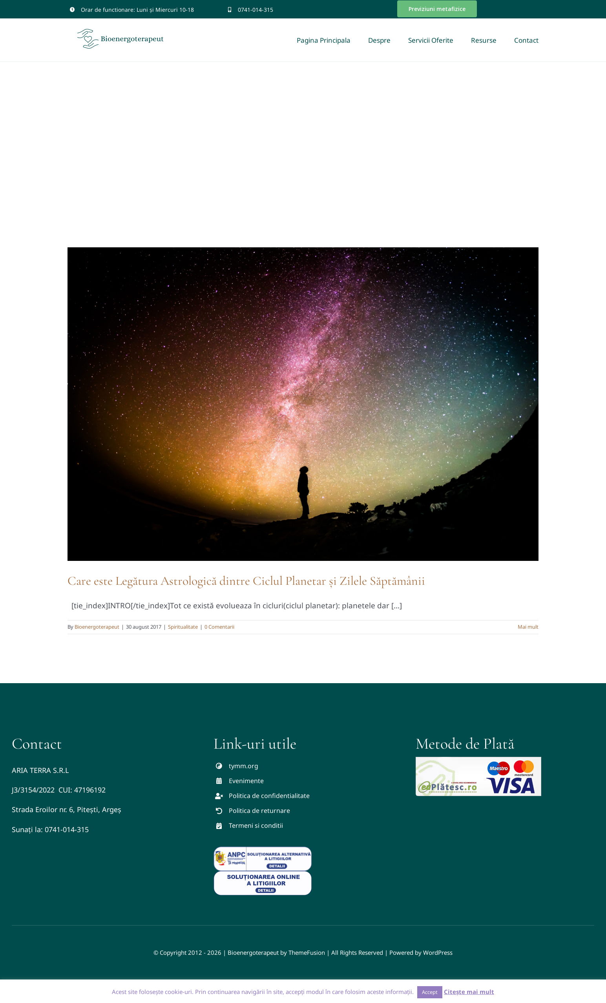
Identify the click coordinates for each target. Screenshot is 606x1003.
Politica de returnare (259, 810)
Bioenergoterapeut (97, 626)
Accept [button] (430, 992)
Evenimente (246, 780)
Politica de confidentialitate (269, 795)
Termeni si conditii (256, 825)
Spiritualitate (183, 626)
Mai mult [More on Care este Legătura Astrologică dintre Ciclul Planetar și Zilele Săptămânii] (528, 626)
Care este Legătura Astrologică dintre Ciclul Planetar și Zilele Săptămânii (246, 580)
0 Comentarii (219, 626)
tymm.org (243, 766)
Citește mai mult (469, 992)
